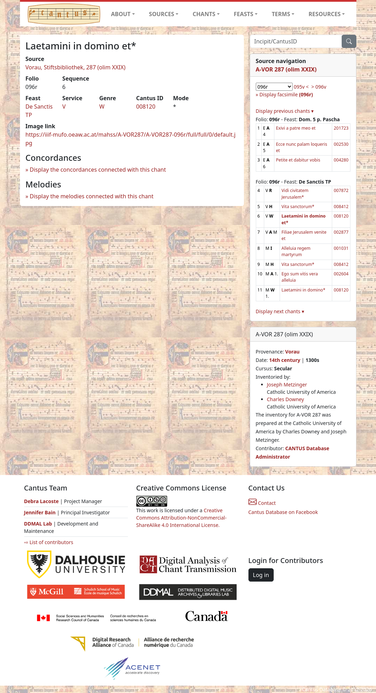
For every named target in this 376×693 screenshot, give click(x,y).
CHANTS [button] (204, 14)
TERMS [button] (281, 14)
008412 (341, 207)
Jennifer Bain (40, 512)
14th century (284, 360)
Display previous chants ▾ (285, 111)
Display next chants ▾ (280, 311)
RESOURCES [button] (325, 14)
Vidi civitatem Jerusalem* (294, 193)
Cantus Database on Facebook (283, 512)
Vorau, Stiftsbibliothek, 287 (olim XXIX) (75, 67)
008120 (145, 106)
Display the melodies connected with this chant (91, 196)
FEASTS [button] (243, 14)
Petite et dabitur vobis (298, 160)
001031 (341, 248)
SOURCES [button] (161, 14)
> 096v (318, 86)
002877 (341, 232)
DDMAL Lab (38, 523)
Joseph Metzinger (287, 384)
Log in (261, 575)
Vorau (292, 351)
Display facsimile (286, 94)
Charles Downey (285, 399)
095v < (301, 86)
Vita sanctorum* (297, 207)
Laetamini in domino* (303, 290)
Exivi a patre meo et (295, 128)
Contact (262, 503)
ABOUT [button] (121, 14)
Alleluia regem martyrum (295, 251)
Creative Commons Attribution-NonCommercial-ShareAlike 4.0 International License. (181, 517)
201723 (341, 128)
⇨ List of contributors (48, 542)
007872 (341, 190)
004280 (341, 160)
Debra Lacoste (41, 501)
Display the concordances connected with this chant (98, 169)
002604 (341, 274)
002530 (341, 144)
